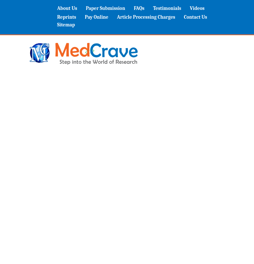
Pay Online (96, 17)
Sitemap (66, 24)
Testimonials (167, 8)
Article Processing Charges (146, 17)
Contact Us (195, 17)
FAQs (139, 8)
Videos (197, 8)
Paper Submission (105, 8)
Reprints (66, 17)
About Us (67, 8)
